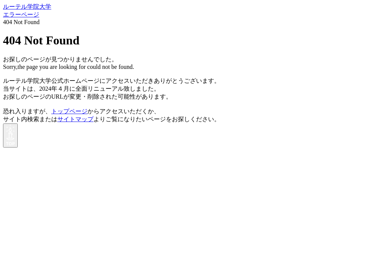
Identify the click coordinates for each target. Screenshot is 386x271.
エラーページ (21, 14)
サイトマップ (75, 119)
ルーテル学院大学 (27, 6)
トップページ (69, 111)
